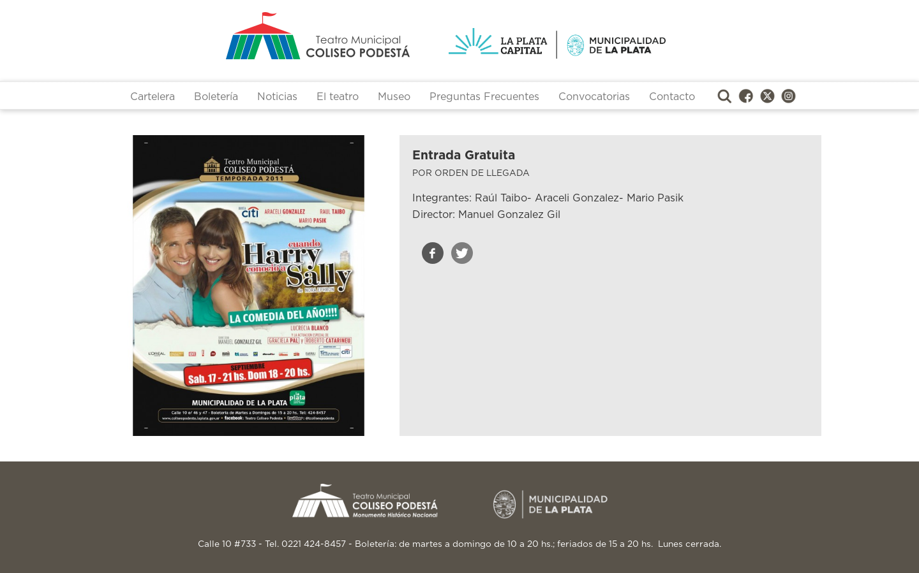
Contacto (672, 97)
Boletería (216, 97)
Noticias (277, 97)
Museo (394, 97)
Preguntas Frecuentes (484, 97)
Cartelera (152, 97)
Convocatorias (594, 97)
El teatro (338, 97)
